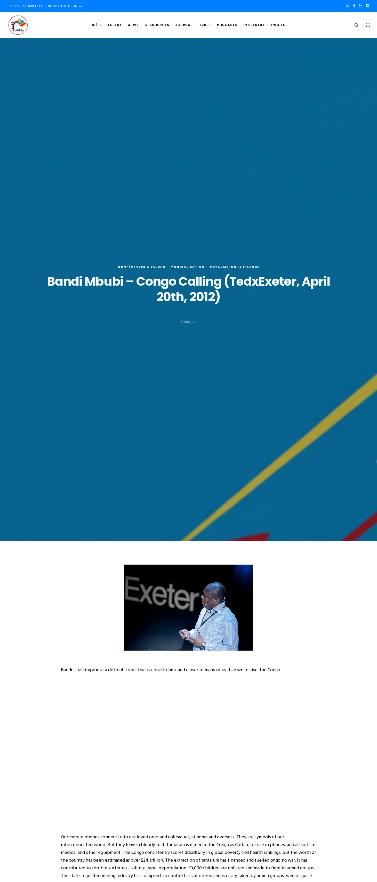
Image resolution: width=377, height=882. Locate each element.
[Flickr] (367, 5)
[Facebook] (354, 5)
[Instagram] (360, 5)
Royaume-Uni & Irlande (234, 267)
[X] (347, 5)
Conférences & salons (141, 267)
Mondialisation (188, 267)
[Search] (353, 25)
